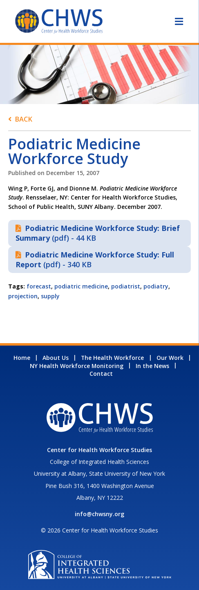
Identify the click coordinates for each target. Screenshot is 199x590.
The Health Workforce (112, 358)
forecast (39, 286)
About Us (55, 358)
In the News (152, 366)
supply (50, 296)
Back (23, 119)
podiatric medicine (81, 286)
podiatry (155, 286)
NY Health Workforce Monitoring (76, 366)
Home (21, 358)
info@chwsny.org (99, 514)
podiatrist (125, 286)
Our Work (170, 358)
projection (23, 296)
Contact (101, 373)
